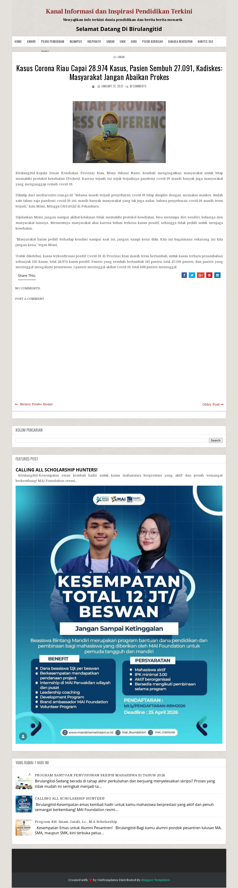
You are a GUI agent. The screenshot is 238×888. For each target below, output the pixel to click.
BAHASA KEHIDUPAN (180, 41)
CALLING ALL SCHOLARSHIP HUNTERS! (56, 470)
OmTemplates (107, 880)
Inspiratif (94, 41)
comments (138, 86)
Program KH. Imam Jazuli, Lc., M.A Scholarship (76, 822)
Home (18, 41)
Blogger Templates (155, 880)
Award (31, 41)
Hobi (134, 41)
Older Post (210, 404)
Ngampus (76, 41)
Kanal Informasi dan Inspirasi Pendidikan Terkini (119, 11)
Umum (110, 41)
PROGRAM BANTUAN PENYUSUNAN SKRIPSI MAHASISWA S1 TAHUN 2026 (100, 775)
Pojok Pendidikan (52, 41)
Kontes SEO (205, 41)
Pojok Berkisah (152, 41)
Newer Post (29, 404)
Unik (123, 41)
